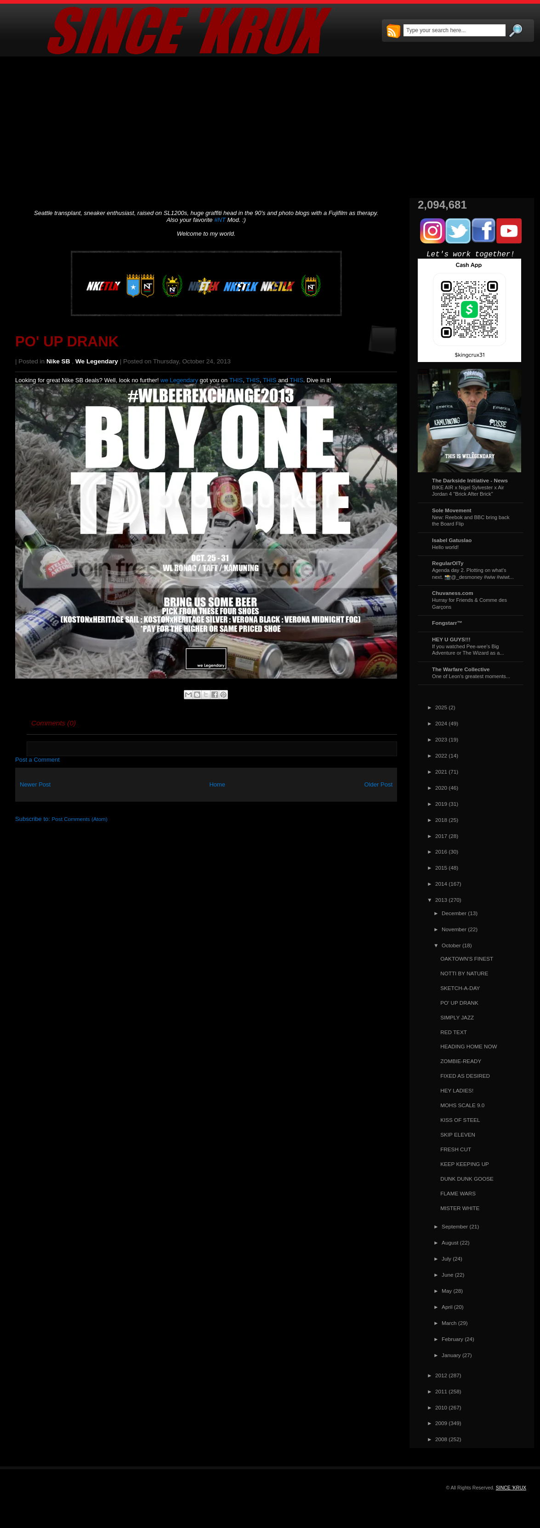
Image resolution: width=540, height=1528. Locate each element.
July (446, 1259)
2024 (441, 723)
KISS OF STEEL (460, 1120)
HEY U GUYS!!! (451, 639)
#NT (220, 219)
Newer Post (35, 784)
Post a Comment (37, 759)
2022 (441, 755)
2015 (441, 868)
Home (217, 784)
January (451, 1355)
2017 (441, 836)
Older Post (378, 784)
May (447, 1291)
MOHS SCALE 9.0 (462, 1105)
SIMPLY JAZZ (457, 1017)
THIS (236, 380)
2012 (441, 1375)
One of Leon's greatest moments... (471, 676)
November (454, 929)
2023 (441, 739)
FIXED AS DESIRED (465, 1076)
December (454, 913)
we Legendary (96, 361)
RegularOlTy (448, 563)
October (451, 945)
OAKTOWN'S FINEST (466, 959)
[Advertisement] (270, 127)
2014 (441, 884)
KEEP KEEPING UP (464, 1164)
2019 (441, 804)
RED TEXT (453, 1032)
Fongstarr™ (447, 623)
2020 (441, 788)
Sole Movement (452, 510)
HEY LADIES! (456, 1090)
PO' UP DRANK (67, 342)
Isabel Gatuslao (452, 540)
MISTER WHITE (459, 1208)
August (450, 1242)
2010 (441, 1407)
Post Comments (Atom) (80, 819)
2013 (441, 900)
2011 (441, 1391)
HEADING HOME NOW (468, 1046)
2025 (441, 707)
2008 (441, 1439)
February (452, 1339)
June (447, 1275)
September (455, 1226)
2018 (441, 820)
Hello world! (445, 547)
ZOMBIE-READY (460, 1061)
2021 (441, 772)
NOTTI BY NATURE (464, 973)
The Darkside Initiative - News (470, 480)
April (447, 1307)
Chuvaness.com (452, 593)
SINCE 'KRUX (511, 1487)
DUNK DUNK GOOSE (467, 1179)
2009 (441, 1423)
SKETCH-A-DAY (460, 988)
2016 (441, 852)
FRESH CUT (455, 1149)
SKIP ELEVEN (457, 1135)
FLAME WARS (458, 1193)
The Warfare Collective (461, 669)
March (449, 1323)
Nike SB (58, 361)
